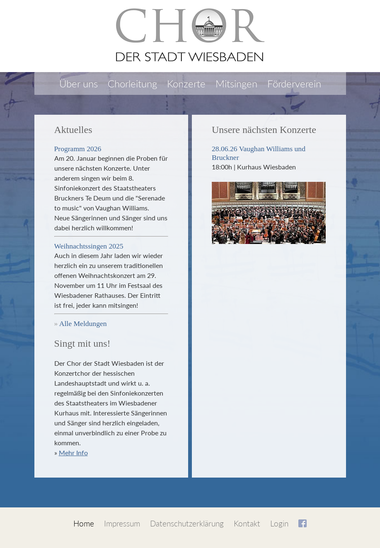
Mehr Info (73, 452)
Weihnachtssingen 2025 (88, 246)
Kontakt (247, 523)
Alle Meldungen (83, 323)
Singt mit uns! (82, 343)
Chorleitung (132, 83)
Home (83, 523)
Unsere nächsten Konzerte (264, 129)
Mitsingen (236, 83)
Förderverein (294, 83)
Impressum (122, 523)
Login (279, 523)
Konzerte (186, 83)
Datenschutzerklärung (187, 523)
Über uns (78, 83)
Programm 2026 (78, 149)
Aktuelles (73, 129)
